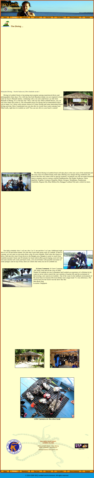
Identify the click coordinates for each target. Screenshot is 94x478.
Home (5, 17)
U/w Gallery (60, 17)
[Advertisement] (28, 60)
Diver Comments (74, 17)
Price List (48, 17)
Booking (87, 17)
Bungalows (25, 17)
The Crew (36, 17)
